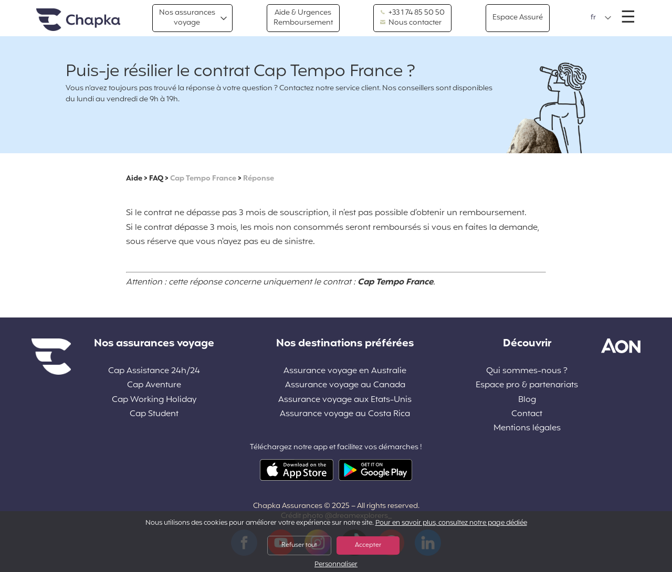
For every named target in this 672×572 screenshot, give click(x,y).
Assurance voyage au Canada (345, 385)
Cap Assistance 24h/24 (154, 371)
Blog (527, 400)
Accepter (368, 545)
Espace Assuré (517, 17)
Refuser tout (299, 545)
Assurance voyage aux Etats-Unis (345, 400)
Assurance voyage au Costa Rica (345, 414)
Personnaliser (336, 564)
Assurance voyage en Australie (345, 371)
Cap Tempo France (203, 178)
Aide (134, 178)
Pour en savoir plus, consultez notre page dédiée (451, 523)
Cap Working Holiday (154, 400)
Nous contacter (411, 23)
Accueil (78, 20)
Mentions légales (527, 428)
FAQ (156, 178)
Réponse (258, 178)
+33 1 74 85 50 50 (412, 13)
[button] (601, 18)
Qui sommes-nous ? (527, 371)
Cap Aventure (154, 385)
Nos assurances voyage (187, 17)
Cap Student (154, 414)
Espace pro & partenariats (527, 385)
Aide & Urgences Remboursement (303, 17)
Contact (526, 414)
